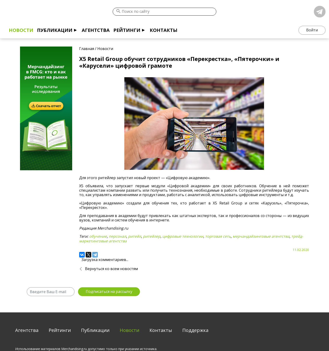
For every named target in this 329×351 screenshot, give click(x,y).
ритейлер (151, 236)
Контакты (163, 30)
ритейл (134, 236)
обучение (98, 236)
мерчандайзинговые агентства (261, 236)
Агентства (96, 30)
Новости (21, 30)
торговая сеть (218, 236)
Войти (312, 30)
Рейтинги (126, 30)
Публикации (54, 30)
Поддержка (195, 330)
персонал (117, 236)
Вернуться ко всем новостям (111, 268)
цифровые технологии (182, 236)
